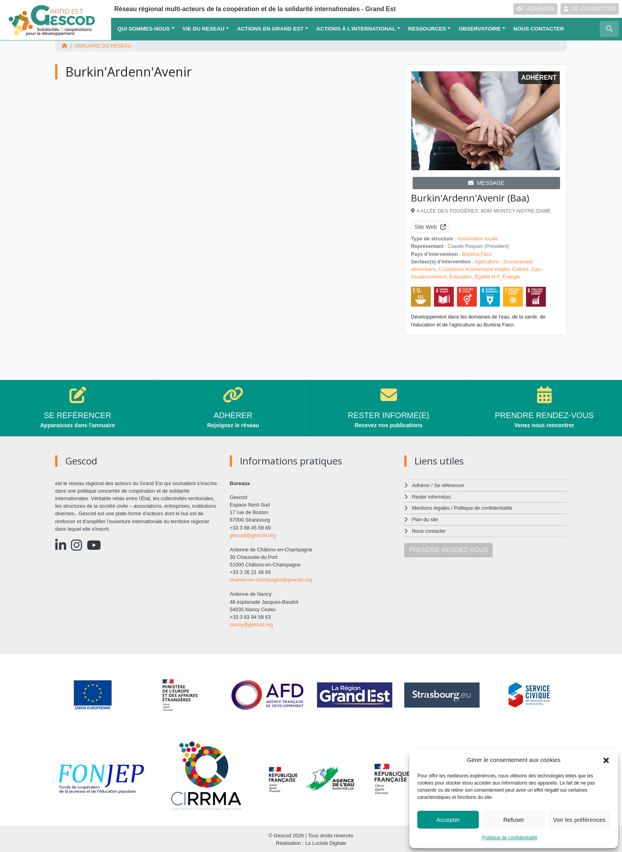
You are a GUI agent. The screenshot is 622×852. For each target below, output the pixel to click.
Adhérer (421, 485)
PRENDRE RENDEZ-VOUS (448, 548)
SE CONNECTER (590, 9)
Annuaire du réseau (103, 46)
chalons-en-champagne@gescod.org (271, 579)
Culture (520, 269)
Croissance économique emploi (474, 269)
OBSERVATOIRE (480, 29)
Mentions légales (431, 507)
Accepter (448, 819)
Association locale (477, 239)
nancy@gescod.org (251, 624)
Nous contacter (538, 29)
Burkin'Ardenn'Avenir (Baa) (470, 197)
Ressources (427, 29)
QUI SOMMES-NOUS (143, 29)
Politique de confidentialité (509, 837)
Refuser (513, 819)
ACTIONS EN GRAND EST (270, 29)
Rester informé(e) (432, 496)
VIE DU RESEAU (203, 29)
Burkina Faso (477, 254)
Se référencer (449, 485)
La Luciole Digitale (326, 842)
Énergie (511, 276)
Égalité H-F (487, 276)
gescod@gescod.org (253, 535)
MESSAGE (486, 183)
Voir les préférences (579, 819)
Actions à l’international (355, 29)
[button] (606, 760)
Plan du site (425, 518)
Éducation (460, 276)
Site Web (430, 227)
